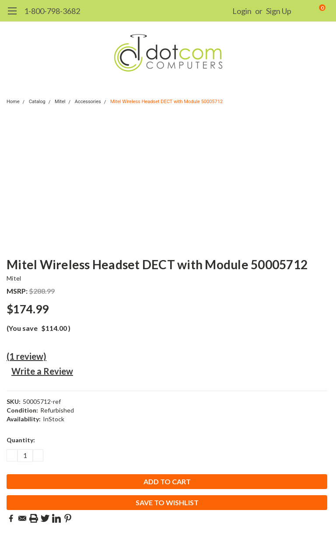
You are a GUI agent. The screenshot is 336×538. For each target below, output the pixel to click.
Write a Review (42, 371)
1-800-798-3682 (52, 11)
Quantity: (21, 440)
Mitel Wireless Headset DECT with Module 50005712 (166, 101)
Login (242, 11)
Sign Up (278, 11)
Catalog (37, 101)
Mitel (60, 101)
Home (13, 101)
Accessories (88, 101)
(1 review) (26, 356)
